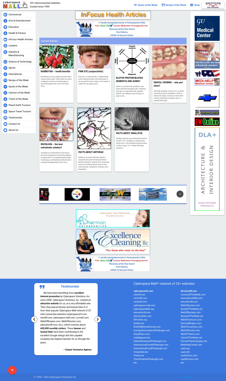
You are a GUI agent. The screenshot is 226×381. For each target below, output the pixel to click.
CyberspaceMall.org (144, 309)
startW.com (139, 294)
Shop (195, 5)
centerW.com (140, 301)
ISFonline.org (140, 319)
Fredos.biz (139, 355)
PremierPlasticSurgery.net (194, 341)
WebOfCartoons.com (191, 319)
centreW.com (140, 298)
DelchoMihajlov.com (191, 323)
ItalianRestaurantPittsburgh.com (150, 341)
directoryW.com (189, 291)
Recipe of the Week (173, 5)
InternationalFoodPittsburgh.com (150, 348)
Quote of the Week (145, 5)
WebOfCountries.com (192, 327)
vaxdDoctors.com (190, 359)
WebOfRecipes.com (191, 312)
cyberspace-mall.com (144, 305)
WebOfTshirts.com (190, 334)
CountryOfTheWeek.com (193, 294)
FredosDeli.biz (141, 352)
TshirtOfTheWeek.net (191, 337)
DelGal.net (139, 323)
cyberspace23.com (143, 291)
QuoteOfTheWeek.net (192, 309)
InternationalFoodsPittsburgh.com (151, 344)
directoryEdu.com (142, 316)
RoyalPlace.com (142, 334)
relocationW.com (189, 301)
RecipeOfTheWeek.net (192, 316)
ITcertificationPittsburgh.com (148, 359)
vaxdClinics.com (189, 355)
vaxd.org (185, 348)
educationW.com (142, 312)
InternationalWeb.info (192, 298)
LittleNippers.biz (142, 337)
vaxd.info (185, 352)
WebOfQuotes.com (190, 305)
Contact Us (186, 377)
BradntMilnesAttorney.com (147, 327)
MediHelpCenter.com (191, 344)
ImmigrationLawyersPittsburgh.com (152, 330)
